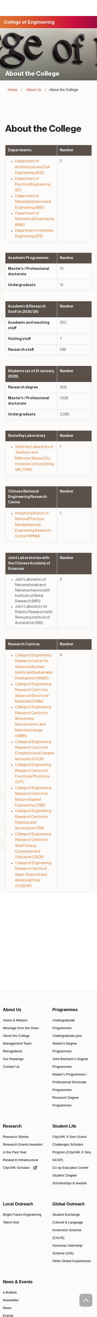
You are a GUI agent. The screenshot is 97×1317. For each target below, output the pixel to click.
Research (12, 1126)
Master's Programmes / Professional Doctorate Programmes (70, 1082)
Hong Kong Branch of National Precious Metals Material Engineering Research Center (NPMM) (33, 525)
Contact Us (11, 1067)
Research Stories (16, 1137)
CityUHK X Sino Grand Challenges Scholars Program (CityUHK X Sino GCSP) (72, 1148)
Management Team (17, 1043)
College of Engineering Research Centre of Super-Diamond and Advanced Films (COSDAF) (33, 874)
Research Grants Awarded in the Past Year (22, 1148)
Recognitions (12, 1051)
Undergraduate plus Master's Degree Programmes (67, 1043)
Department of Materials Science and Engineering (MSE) (33, 202)
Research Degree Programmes (66, 1101)
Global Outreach (69, 1204)
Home (12, 90)
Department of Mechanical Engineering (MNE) (34, 219)
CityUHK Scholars (20, 1168)
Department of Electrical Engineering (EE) (32, 184)
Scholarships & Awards (70, 1183)
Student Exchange (66, 1214)
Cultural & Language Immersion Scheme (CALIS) (68, 1230)
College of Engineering (29, 22)
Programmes (65, 1009)
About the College (16, 1036)
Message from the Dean (21, 1028)
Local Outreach (18, 1204)
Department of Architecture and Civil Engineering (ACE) (32, 167)
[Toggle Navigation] (89, 8)
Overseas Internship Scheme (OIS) (68, 1249)
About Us (33, 90)
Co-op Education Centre (70, 1168)
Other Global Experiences (72, 1261)
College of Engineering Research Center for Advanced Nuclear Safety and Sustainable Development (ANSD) (33, 667)
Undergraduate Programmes (64, 1024)
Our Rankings (13, 1059)
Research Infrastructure (20, 1160)
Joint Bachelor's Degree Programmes (70, 1063)
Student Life (64, 1126)
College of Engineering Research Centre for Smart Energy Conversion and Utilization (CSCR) (33, 845)
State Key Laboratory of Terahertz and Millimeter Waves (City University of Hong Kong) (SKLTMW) (34, 458)
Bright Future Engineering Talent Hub (22, 1218)
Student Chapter (65, 1175)
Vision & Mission (15, 1020)
